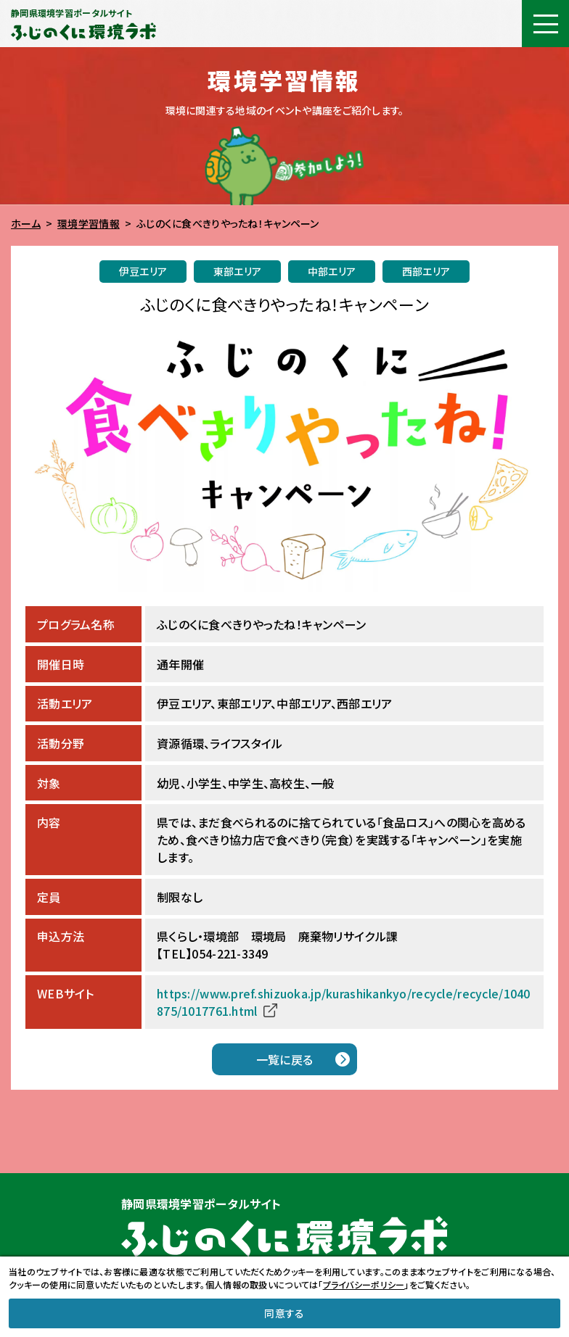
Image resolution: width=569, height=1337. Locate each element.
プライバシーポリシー (364, 1284)
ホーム (26, 223)
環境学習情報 (88, 223)
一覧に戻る (284, 1059)
